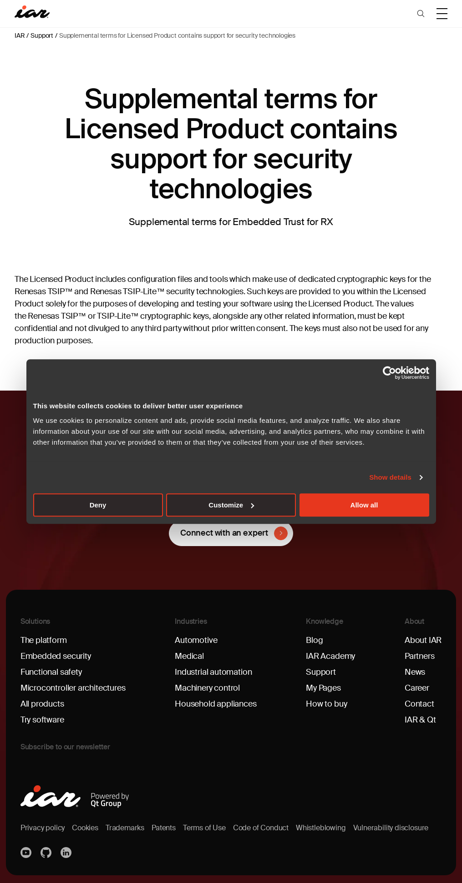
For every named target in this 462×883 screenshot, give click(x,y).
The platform (43, 640)
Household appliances (215, 703)
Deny (98, 505)
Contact (419, 703)
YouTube (26, 852)
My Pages (323, 687)
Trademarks (125, 828)
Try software (42, 719)
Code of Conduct (261, 828)
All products (42, 703)
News (415, 672)
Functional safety (51, 672)
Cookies (85, 828)
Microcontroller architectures (73, 687)
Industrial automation (213, 672)
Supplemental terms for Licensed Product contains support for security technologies (177, 35)
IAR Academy (330, 656)
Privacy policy (42, 828)
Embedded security (55, 656)
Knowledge (324, 621)
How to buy (326, 703)
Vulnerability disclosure (391, 828)
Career (417, 687)
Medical (189, 656)
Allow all (364, 505)
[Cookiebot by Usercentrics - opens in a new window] (389, 373)
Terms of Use (204, 828)
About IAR (423, 640)
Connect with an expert (224, 532)
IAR (20, 35)
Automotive (196, 640)
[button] (421, 13)
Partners (420, 656)
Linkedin (67, 852)
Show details (390, 477)
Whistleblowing (320, 828)
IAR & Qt (420, 719)
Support (41, 35)
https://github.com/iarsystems (47, 852)
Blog (314, 640)
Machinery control (207, 687)
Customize (231, 505)
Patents (164, 828)
